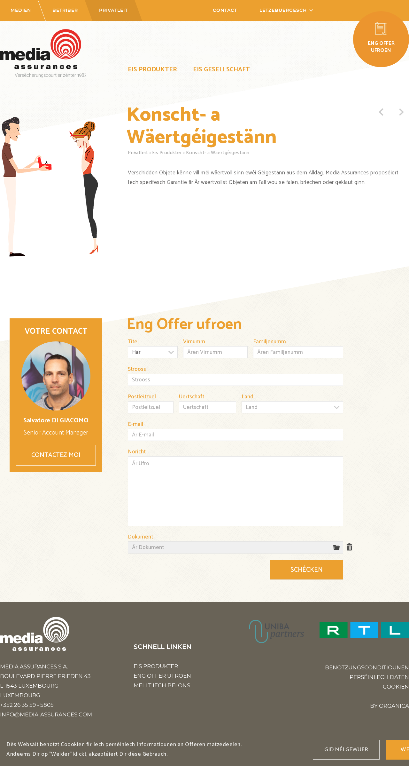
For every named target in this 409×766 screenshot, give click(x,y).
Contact (225, 10)
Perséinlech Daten (379, 677)
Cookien (396, 687)
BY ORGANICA (389, 706)
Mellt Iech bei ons (162, 685)
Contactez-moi (56, 455)
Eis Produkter (152, 69)
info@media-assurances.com (46, 714)
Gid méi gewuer (346, 749)
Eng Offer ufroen (162, 676)
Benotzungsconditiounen (367, 667)
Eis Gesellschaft (221, 69)
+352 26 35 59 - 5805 (27, 705)
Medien (21, 10)
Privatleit (113, 10)
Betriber (65, 10)
